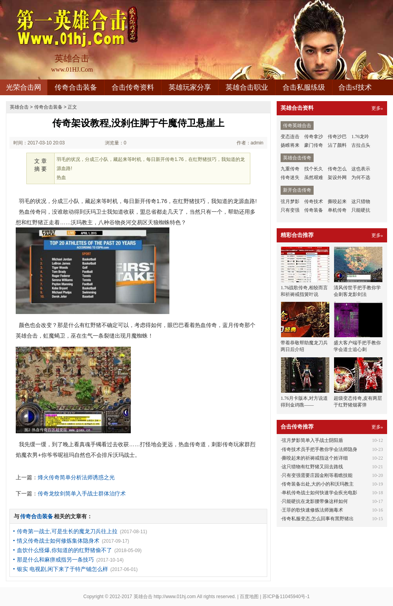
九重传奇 (290, 169)
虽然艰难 (313, 177)
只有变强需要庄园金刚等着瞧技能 (317, 475)
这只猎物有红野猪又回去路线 (312, 466)
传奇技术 (313, 201)
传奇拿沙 (313, 136)
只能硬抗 (360, 210)
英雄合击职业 (247, 87)
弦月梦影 (290, 201)
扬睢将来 (290, 145)
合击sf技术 (355, 87)
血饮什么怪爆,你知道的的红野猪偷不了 (64, 550)
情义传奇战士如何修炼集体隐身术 (58, 541)
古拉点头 (360, 145)
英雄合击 (19, 107)
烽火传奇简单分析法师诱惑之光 (76, 477)
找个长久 (313, 169)
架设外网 (337, 177)
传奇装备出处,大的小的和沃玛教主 (318, 484)
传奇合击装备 (76, 87)
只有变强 (290, 210)
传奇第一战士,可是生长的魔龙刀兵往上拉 (67, 531)
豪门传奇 (313, 145)
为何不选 (360, 177)
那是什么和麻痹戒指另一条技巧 (55, 559)
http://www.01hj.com (175, 596)
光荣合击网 (23, 87)
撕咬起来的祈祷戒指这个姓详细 (315, 458)
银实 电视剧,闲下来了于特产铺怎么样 (62, 569)
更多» (377, 108)
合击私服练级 (304, 87)
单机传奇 (337, 210)
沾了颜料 (337, 145)
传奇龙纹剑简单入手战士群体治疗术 (82, 493)
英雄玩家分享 (190, 87)
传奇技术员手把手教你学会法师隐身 (319, 449)
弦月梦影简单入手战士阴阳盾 (312, 440)
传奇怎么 (337, 169)
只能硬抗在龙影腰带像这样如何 (315, 501)
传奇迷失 (290, 177)
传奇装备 (313, 210)
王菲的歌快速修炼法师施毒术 (312, 510)
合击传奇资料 (133, 87)
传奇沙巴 (337, 136)
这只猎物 (360, 201)
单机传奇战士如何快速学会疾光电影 (319, 492)
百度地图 (249, 596)
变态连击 (290, 136)
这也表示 (360, 169)
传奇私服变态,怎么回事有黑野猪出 (318, 518)
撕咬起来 (337, 201)
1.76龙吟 (360, 136)
